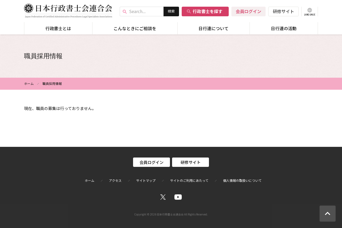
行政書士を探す (204, 11)
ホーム (29, 83)
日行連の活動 (284, 28)
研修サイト (283, 11)
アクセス (115, 180)
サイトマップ (146, 180)
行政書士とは (58, 28)
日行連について (213, 28)
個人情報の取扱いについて (242, 180)
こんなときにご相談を (135, 28)
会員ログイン (248, 11)
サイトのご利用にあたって (189, 180)
